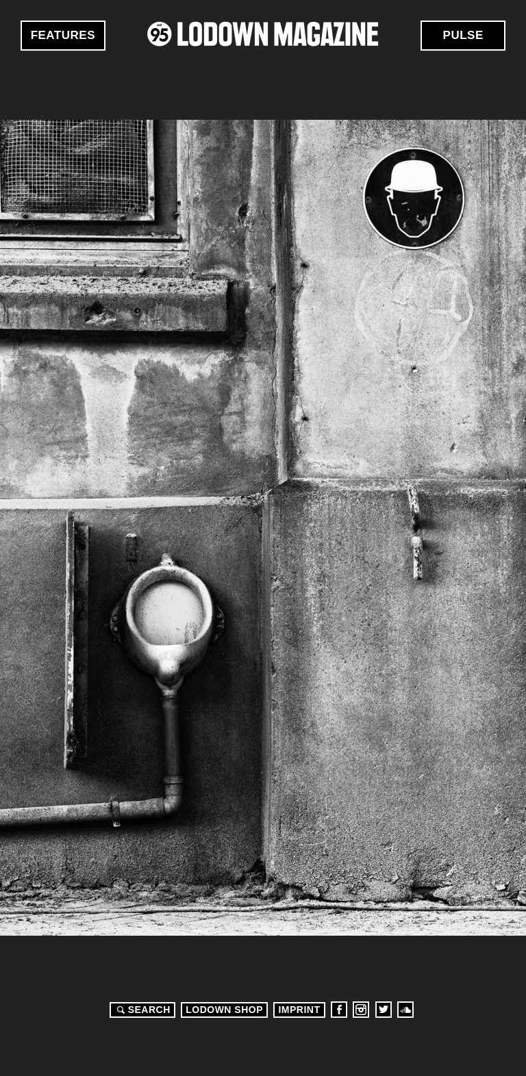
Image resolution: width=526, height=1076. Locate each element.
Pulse (463, 35)
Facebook (339, 1009)
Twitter (383, 1009)
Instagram (361, 1009)
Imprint (299, 1009)
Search (142, 1009)
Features (63, 35)
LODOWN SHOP (224, 1009)
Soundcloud (405, 1009)
